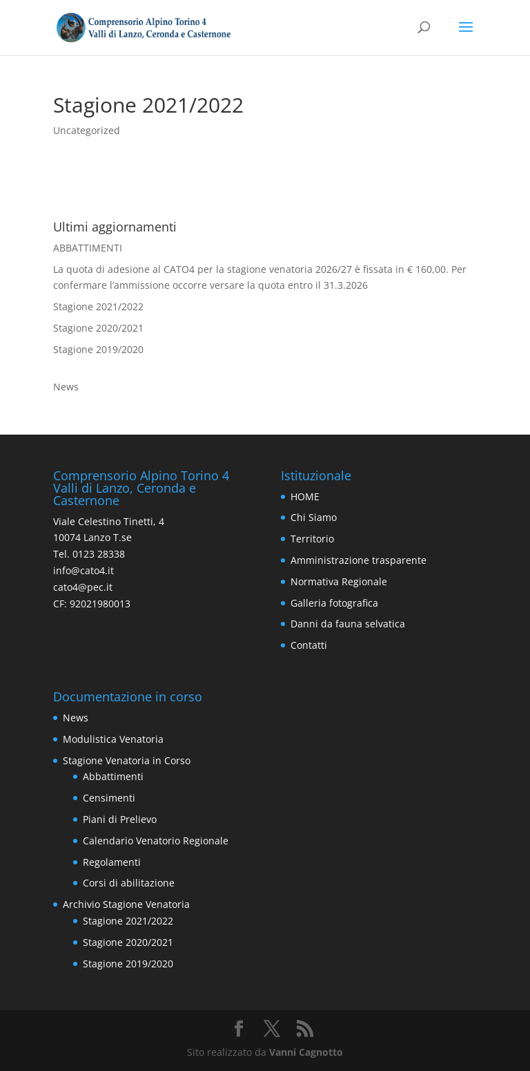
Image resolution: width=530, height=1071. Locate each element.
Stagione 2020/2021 (98, 327)
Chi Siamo (314, 517)
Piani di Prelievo (120, 819)
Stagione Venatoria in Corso (126, 760)
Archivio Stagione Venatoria (126, 904)
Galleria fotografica (334, 602)
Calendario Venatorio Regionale (155, 840)
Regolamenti (112, 862)
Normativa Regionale (339, 581)
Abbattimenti (113, 776)
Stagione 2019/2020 (98, 349)
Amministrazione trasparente (358, 560)
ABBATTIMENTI (87, 247)
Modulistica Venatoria (113, 739)
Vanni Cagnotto (306, 1052)
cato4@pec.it (82, 587)
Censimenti (109, 797)
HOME (305, 496)
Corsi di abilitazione (129, 882)
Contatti (309, 645)
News (66, 386)
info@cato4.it (83, 570)
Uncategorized (86, 130)
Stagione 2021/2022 (98, 306)
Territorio (312, 538)
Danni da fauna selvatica (348, 623)
